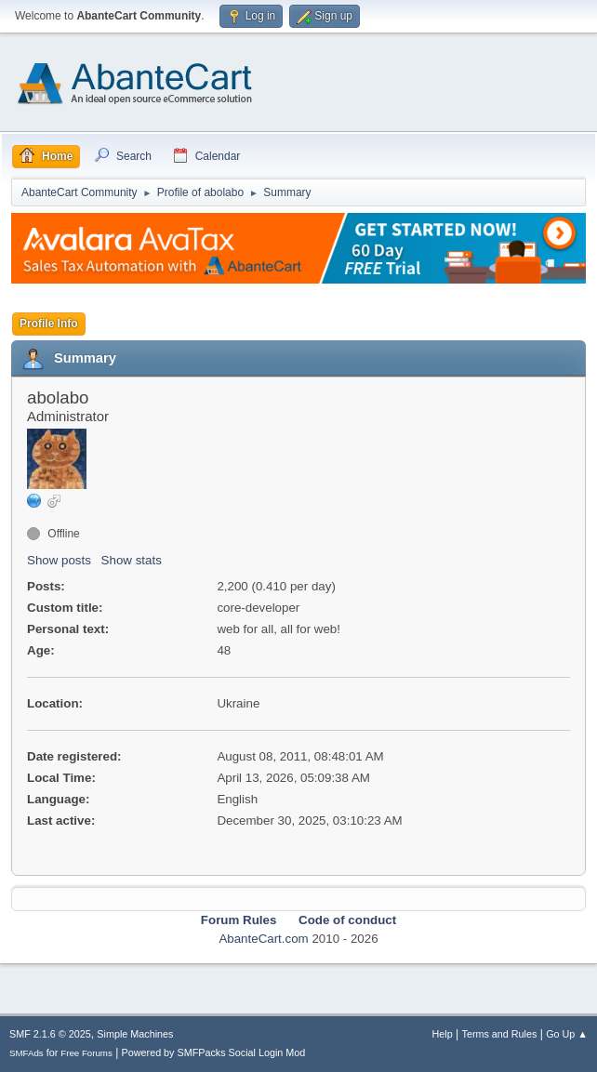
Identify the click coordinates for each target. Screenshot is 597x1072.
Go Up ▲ (567, 1033)
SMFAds (26, 1053)
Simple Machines (135, 1033)
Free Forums (86, 1053)
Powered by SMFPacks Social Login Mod (214, 1052)
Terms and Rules (499, 1033)
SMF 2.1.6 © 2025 (50, 1033)
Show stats (131, 560)
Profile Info (49, 323)
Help (442, 1033)
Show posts (59, 560)
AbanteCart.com (263, 939)
